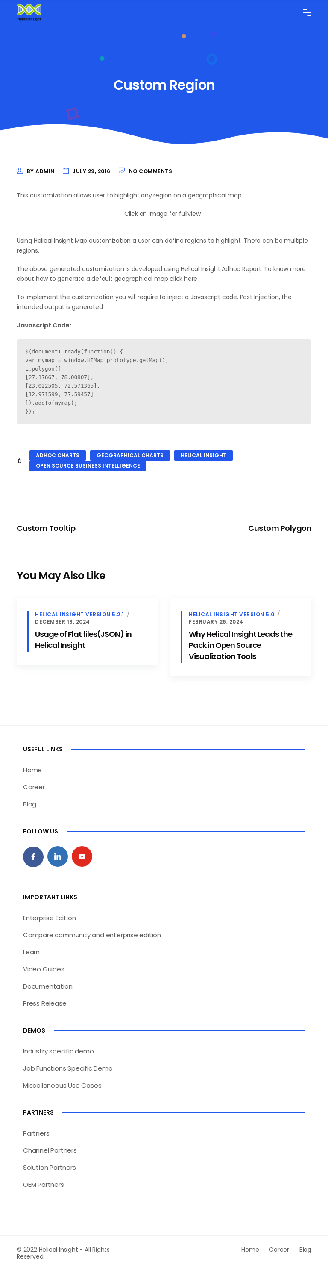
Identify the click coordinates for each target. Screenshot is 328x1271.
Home (32, 769)
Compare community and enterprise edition (92, 934)
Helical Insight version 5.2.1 (79, 614)
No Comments (151, 171)
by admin (41, 171)
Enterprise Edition (49, 917)
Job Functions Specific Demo (68, 1068)
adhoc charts (57, 455)
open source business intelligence (88, 465)
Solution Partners (49, 1167)
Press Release (44, 1003)
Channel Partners (50, 1150)
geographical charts (130, 455)
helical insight (203, 455)
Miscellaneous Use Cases (62, 1085)
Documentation (47, 986)
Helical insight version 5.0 (232, 614)
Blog (29, 804)
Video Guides (43, 969)
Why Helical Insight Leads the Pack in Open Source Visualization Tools (240, 645)
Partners (36, 1133)
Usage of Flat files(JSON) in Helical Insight (83, 639)
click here (183, 278)
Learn (31, 951)
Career (34, 787)
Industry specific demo (58, 1051)
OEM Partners (43, 1184)
